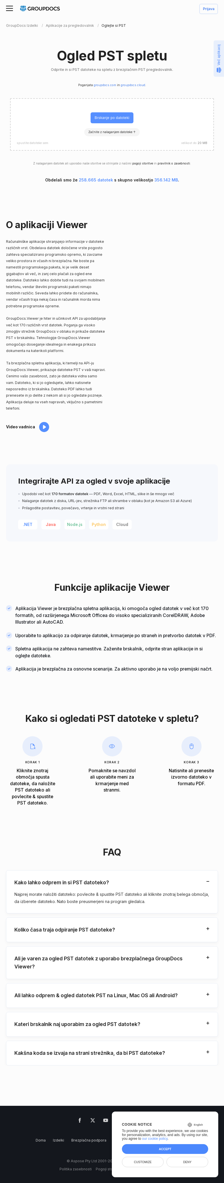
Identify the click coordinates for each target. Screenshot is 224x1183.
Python (99, 524)
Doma (41, 1140)
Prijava (209, 9)
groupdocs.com (105, 85)
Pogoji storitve (108, 1169)
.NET (27, 524)
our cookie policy (155, 1139)
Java (51, 524)
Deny (187, 1162)
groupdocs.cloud (133, 85)
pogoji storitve (142, 163)
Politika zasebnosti (76, 1169)
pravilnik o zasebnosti (174, 163)
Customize (143, 1162)
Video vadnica (20, 426)
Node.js (75, 524)
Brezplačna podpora (88, 1140)
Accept (165, 1149)
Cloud (122, 524)
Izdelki (58, 1140)
